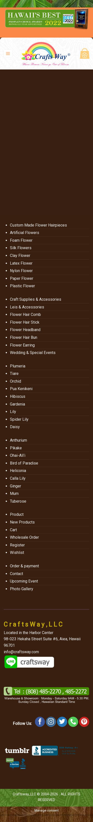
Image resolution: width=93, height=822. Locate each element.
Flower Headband (25, 329)
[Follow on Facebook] (40, 722)
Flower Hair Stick (24, 322)
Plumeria (17, 366)
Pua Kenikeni (21, 388)
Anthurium (18, 440)
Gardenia (17, 404)
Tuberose (18, 501)
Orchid (15, 381)
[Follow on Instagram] (51, 722)
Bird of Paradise (24, 463)
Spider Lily (19, 419)
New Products (22, 522)
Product (17, 514)
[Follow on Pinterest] (84, 722)
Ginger (15, 486)
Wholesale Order (24, 537)
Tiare (14, 373)
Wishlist (17, 552)
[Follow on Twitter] (62, 722)
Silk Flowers (20, 247)
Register (17, 545)
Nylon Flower (21, 270)
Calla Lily (18, 478)
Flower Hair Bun (23, 337)
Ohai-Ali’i (17, 455)
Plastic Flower (22, 286)
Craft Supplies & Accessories (35, 299)
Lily (13, 411)
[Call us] (73, 722)
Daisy (15, 426)
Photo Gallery (21, 589)
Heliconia (18, 470)
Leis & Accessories (27, 307)
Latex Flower (21, 263)
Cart (13, 530)
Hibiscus (17, 396)
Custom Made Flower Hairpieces (38, 225)
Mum (14, 493)
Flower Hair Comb (25, 314)
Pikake (16, 448)
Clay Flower (20, 255)
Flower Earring (22, 345)
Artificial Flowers (24, 232)
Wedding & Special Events (33, 352)
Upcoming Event (24, 581)
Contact (16, 573)
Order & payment (24, 566)
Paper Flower (21, 278)
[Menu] (8, 54)
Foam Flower (21, 240)
